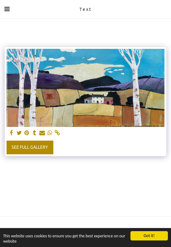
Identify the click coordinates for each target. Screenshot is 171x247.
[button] (7, 9)
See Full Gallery (30, 147)
